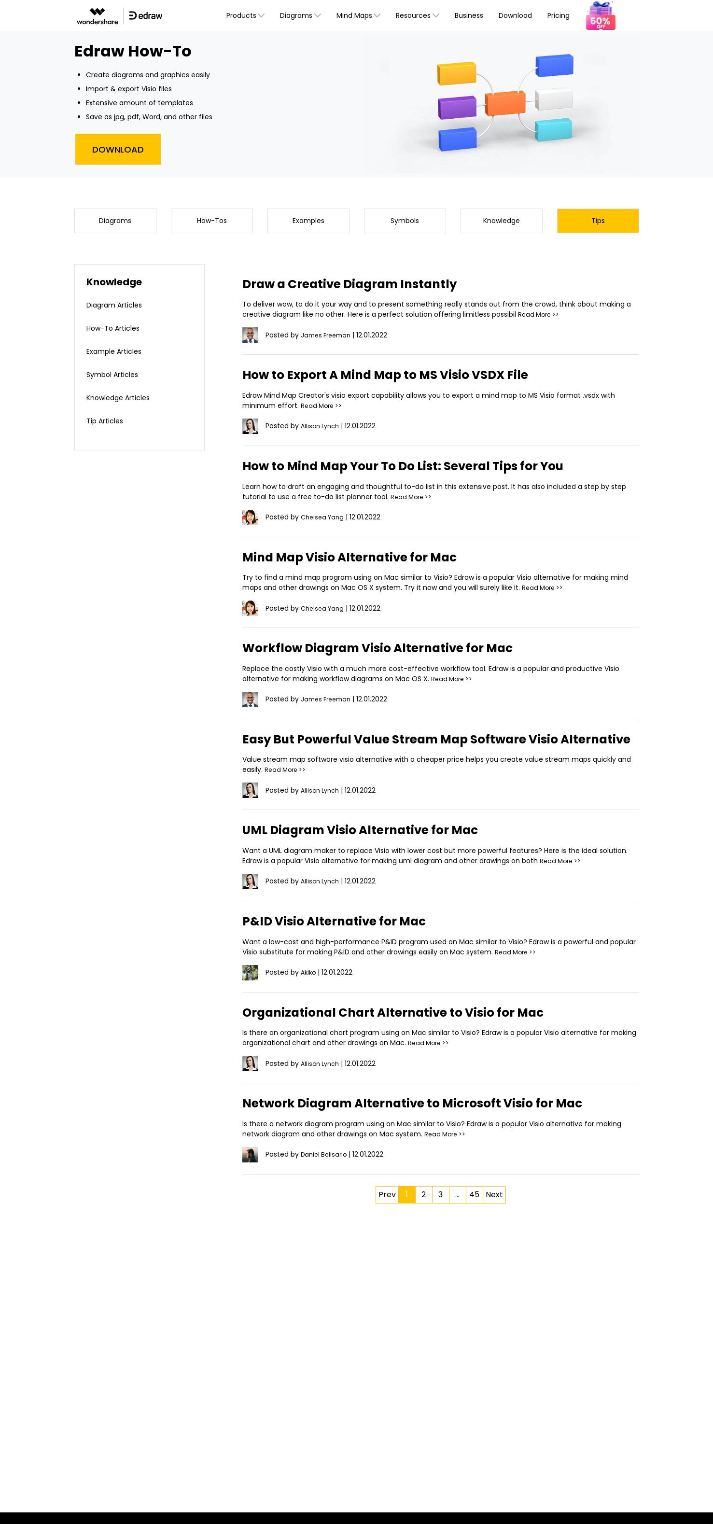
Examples (308, 222)
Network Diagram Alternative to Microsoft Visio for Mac (436, 1122)
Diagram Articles (118, 308)
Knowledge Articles (122, 400)
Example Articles (118, 354)
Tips (598, 222)
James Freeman (328, 338)
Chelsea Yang (324, 520)
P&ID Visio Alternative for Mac (347, 940)
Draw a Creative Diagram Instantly (366, 287)
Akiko (309, 992)
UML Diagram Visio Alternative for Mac (378, 849)
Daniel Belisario (325, 1174)
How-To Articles (117, 331)
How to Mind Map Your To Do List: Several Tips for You (427, 469)
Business (469, 15)
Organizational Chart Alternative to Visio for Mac (414, 1031)
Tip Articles (107, 424)
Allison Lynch (322, 429)
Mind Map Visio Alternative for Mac (365, 560)
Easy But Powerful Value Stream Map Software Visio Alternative (424, 750)
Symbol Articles (116, 377)
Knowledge (501, 222)
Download (515, 15)
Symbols (405, 222)
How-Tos (212, 222)
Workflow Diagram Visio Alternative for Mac (397, 651)
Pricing (558, 15)
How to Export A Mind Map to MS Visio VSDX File (405, 378)
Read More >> (540, 318)
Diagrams (115, 222)
